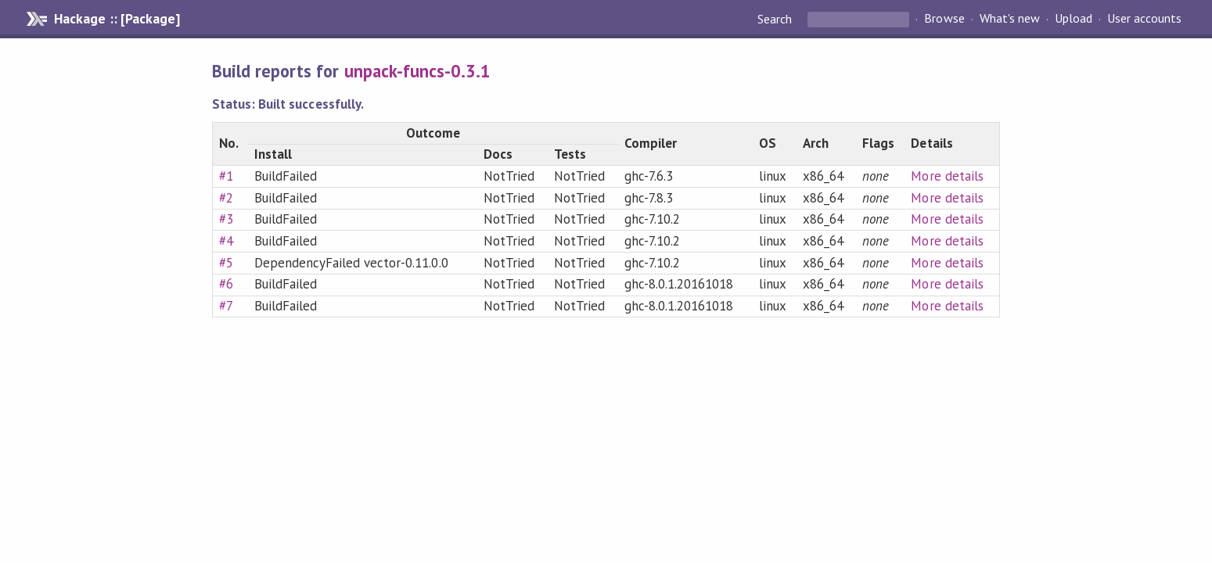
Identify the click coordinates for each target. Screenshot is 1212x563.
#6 (226, 283)
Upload (1073, 19)
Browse (944, 19)
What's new (1010, 19)
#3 (226, 219)
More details (947, 176)
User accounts (1144, 19)
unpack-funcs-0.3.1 (417, 70)
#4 (226, 240)
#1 (226, 176)
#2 (226, 197)
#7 (226, 305)
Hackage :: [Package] (116, 19)
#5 (226, 262)
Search (776, 19)
